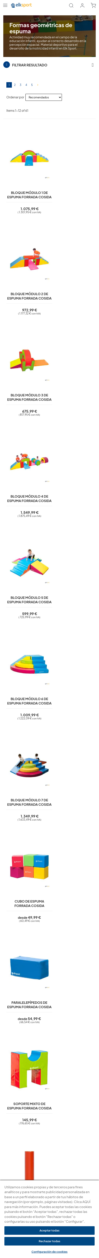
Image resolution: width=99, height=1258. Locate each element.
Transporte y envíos (16, 1108)
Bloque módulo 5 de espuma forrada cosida (26, 378)
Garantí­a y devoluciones (19, 1102)
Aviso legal (10, 1077)
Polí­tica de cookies (16, 1089)
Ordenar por (15, 97)
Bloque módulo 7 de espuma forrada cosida (26, 472)
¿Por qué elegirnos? (16, 1133)
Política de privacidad (17, 1083)
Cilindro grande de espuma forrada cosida (26, 661)
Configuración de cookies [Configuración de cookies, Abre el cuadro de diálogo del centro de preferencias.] (49, 1251)
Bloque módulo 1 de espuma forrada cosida (26, 189)
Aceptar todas (49, 1230)
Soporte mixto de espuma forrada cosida (73, 567)
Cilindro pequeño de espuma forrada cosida (72, 661)
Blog (6, 1146)
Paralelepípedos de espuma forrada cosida (26, 567)
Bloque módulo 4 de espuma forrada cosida (73, 284)
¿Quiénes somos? (15, 1127)
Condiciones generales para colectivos (29, 1140)
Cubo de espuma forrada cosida (73, 470)
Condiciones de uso (16, 1096)
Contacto (9, 1114)
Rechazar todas (49, 1241)
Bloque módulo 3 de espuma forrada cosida (26, 284)
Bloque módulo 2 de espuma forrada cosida (72, 189)
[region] (49, 1219)
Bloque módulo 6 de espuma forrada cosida (72, 378)
